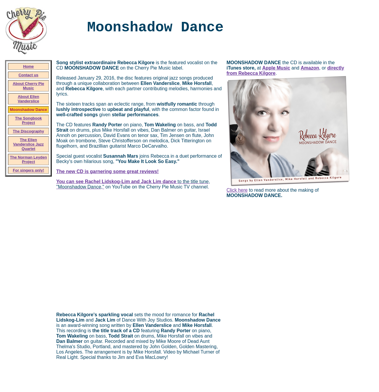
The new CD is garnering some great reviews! (107, 171)
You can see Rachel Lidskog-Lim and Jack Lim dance (117, 181)
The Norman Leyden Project (28, 159)
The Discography (28, 131)
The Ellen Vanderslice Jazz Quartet (28, 144)
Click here (237, 190)
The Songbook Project (28, 120)
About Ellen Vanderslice (28, 98)
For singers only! (28, 170)
